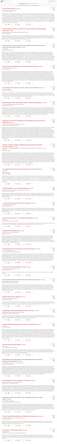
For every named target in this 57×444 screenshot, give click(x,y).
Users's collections (30, 3)
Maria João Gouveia (6, 10)
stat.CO (9, 402)
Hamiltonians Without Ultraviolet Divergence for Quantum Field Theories (19, 248)
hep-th (9, 33)
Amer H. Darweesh (15, 417)
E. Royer (17, 268)
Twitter (36, 3)
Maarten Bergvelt (12, 204)
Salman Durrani (21, 104)
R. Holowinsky (5, 268)
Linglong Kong (11, 400)
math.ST (12, 402)
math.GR (17, 313)
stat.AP (12, 364)
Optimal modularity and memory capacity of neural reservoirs (16, 380)
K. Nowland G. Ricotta (12, 268)
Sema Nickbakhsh (10, 148)
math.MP (18, 251)
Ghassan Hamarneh (13, 68)
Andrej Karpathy (34, 5)
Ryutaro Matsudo (11, 32)
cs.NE (11, 383)
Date (25, 3)
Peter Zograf (16, 124)
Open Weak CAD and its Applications (10, 230)
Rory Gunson (35, 148)
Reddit (28, 24)
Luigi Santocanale (13, 10)
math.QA (13, 313)
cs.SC (9, 233)
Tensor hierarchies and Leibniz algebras (11, 344)
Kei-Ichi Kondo (25, 32)
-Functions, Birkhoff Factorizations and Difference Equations (16, 203)
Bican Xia (17, 232)
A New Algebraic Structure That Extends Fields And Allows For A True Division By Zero (22, 169)
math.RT (9, 206)
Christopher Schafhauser (13, 281)
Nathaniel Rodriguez (6, 382)
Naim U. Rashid (5, 362)
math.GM (9, 173)
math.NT (9, 269)
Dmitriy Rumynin (5, 312)
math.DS (16, 125)
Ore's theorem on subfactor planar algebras (12, 430)
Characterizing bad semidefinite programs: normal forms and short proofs (19, 324)
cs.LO (8, 11)
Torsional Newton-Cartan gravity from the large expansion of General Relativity (20, 87)
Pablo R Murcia (40, 148)
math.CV (13, 191)
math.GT (13, 125)
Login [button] (53, 1)
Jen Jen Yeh (15, 362)
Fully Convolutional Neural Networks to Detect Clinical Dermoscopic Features (20, 66)
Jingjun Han (4, 232)
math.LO (10, 11)
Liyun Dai (8, 232)
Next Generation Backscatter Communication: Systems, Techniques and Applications (22, 102)
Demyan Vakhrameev (12, 312)
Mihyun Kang (4, 298)
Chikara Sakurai (5, 48)
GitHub (17, 24)
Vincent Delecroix (5, 124)
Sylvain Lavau (4, 346)
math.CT (9, 313)
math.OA (9, 282)
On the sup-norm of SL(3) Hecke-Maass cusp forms (14, 267)
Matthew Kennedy (5, 281)
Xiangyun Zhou (15, 104)
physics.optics (11, 50)
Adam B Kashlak (5, 400)
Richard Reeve (16, 148)
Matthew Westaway (20, 312)
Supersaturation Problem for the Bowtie (11, 296)
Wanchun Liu (4, 104)
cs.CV (9, 69)
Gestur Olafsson (22, 417)
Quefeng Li (10, 362)
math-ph (14, 251)
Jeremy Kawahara (5, 68)
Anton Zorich (21, 124)
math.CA (13, 220)
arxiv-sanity (37, 5)
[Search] (27, 1)
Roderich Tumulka (11, 250)
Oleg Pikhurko (15, 298)
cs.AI (9, 383)
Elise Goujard (11, 124)
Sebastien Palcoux (5, 431)
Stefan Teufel (4, 250)
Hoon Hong (13, 232)
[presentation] (3, 8)
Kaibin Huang (10, 104)
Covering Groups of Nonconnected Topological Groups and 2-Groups (18, 310)
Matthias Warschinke (18, 32)
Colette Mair (4, 148)
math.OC (9, 327)
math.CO (9, 125)
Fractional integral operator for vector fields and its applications (17, 218)
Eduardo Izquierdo (13, 382)
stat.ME (9, 150)
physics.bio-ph (15, 383)
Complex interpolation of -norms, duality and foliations (15, 188)
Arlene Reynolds (29, 148)
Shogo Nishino (5, 32)
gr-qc (12, 90)
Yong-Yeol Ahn (20, 382)
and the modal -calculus (9, 8)
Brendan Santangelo (6, 172)
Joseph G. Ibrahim (21, 362)
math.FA (9, 191)
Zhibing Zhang (5, 219)
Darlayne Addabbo (5, 204)
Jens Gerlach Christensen (7, 417)
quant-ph (8, 251)
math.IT (11, 105)
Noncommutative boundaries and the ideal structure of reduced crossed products (21, 279)
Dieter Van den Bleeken (6, 89)
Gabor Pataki (4, 326)
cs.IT (9, 105)
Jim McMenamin (23, 148)
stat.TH (16, 402)
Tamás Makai (10, 298)
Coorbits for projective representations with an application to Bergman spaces (20, 416)
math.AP (9, 220)
